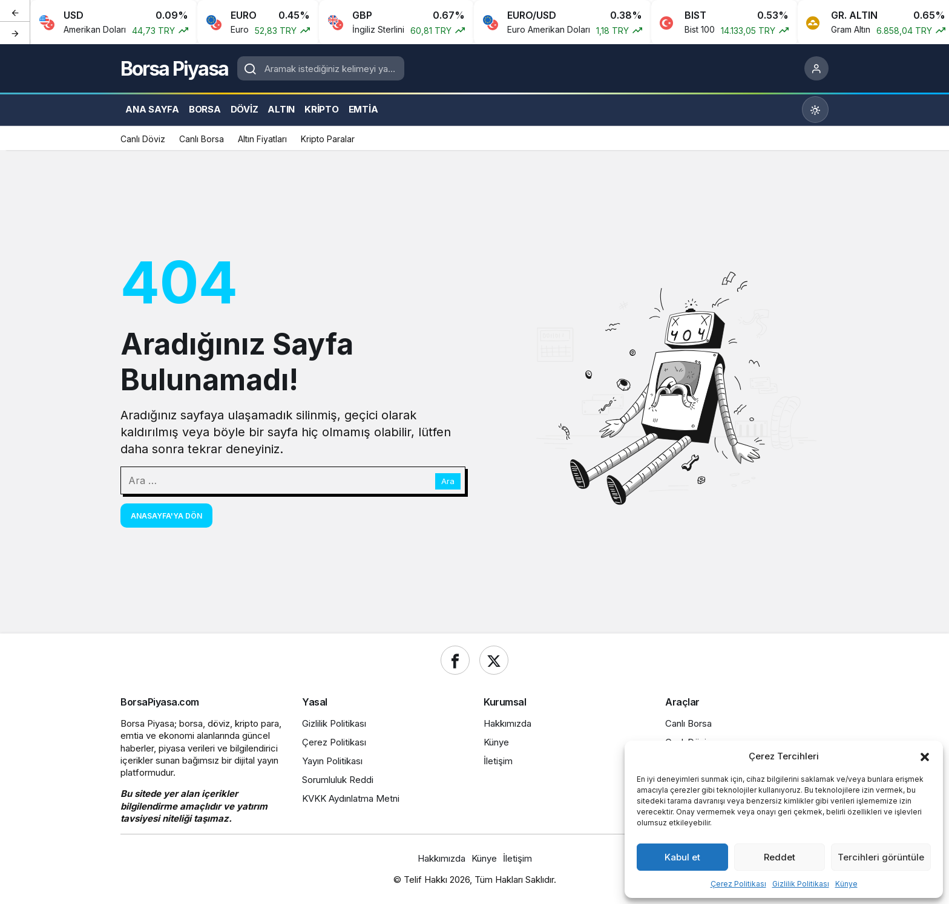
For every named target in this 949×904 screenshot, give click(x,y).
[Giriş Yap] (816, 68)
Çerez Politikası (738, 883)
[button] (925, 756)
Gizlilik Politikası (800, 883)
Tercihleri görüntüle (881, 857)
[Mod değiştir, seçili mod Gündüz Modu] (815, 109)
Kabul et (682, 857)
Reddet (779, 857)
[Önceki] (15, 11)
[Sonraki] (15, 32)
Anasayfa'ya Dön (166, 515)
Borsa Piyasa (174, 68)
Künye (846, 883)
